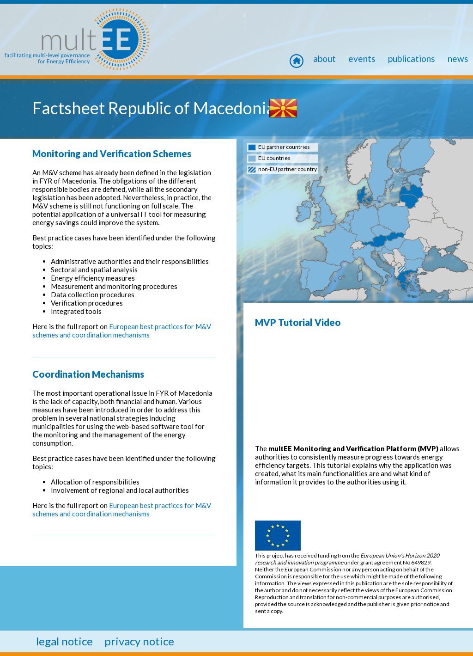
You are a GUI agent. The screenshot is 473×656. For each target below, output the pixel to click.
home (300, 58)
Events (362, 58)
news (458, 58)
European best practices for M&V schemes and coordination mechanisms (121, 330)
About (324, 58)
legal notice (64, 641)
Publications (411, 58)
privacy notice (139, 641)
